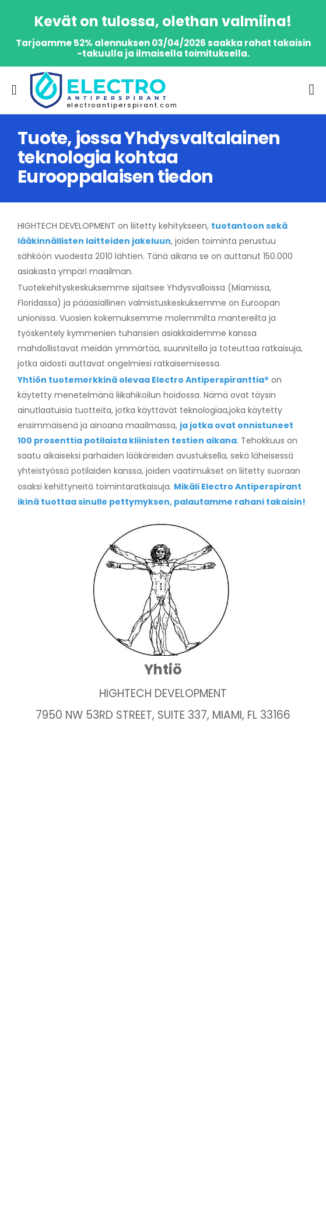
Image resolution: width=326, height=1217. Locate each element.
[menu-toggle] (14, 90)
